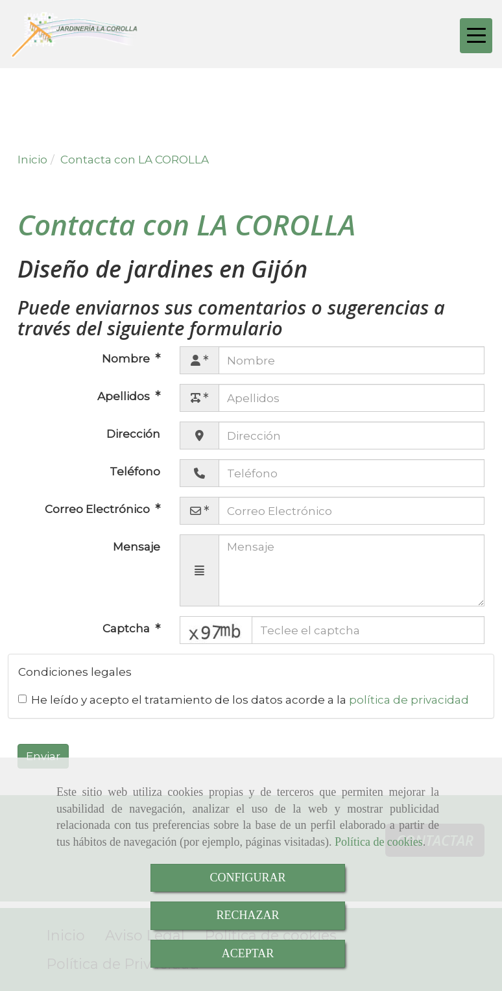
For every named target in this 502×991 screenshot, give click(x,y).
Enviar (43, 756)
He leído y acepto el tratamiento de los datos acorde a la (243, 699)
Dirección (133, 433)
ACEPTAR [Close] (248, 953)
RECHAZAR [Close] (247, 915)
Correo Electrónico (98, 509)
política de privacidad (409, 699)
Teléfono (135, 471)
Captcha (127, 628)
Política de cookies (379, 841)
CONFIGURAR (247, 877)
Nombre (127, 358)
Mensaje (136, 546)
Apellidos (124, 396)
